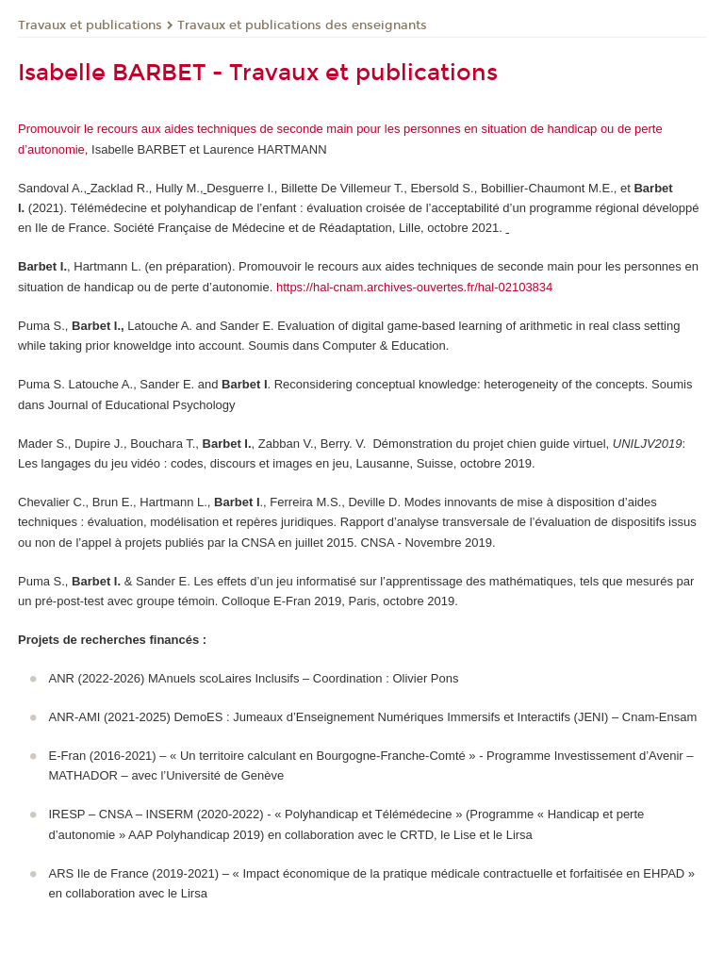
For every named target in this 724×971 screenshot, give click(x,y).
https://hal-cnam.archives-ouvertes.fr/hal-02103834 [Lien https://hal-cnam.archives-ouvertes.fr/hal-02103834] (414, 287)
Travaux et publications (90, 25)
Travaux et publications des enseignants (302, 25)
